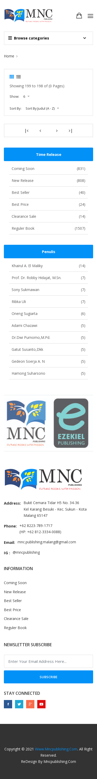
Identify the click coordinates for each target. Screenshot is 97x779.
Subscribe (48, 677)
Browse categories (28, 38)
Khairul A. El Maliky (48, 265)
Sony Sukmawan (48, 289)
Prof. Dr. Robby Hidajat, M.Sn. (48, 277)
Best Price (48, 204)
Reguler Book (48, 228)
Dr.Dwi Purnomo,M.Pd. (48, 337)
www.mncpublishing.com (56, 749)
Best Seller (48, 192)
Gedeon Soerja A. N (48, 361)
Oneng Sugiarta (48, 313)
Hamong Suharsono (48, 373)
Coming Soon (48, 168)
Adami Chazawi (48, 325)
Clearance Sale (48, 216)
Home (9, 56)
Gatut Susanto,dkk (48, 349)
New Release (48, 180)
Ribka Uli (48, 301)
